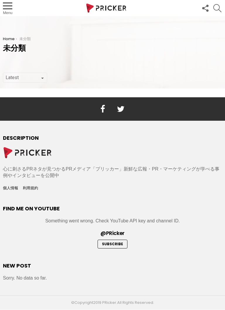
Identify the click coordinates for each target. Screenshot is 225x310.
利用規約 (30, 188)
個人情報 (10, 188)
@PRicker (112, 233)
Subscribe (112, 243)
